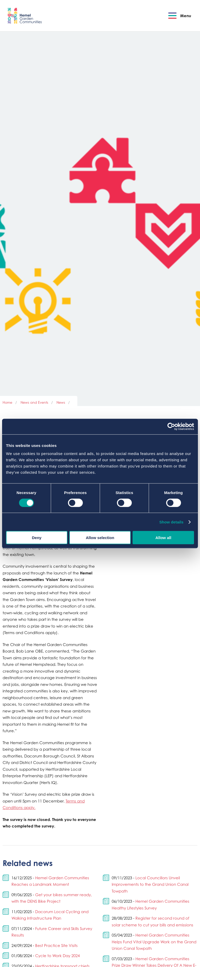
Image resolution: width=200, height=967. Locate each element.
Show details (171, 522)
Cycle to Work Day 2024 (57, 955)
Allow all (163, 537)
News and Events (34, 403)
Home (7, 403)
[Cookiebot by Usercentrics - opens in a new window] (171, 426)
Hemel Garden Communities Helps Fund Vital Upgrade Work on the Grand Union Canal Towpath (154, 942)
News (61, 403)
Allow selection (100, 537)
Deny (36, 537)
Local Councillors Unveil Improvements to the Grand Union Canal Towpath (150, 884)
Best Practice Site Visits (56, 945)
